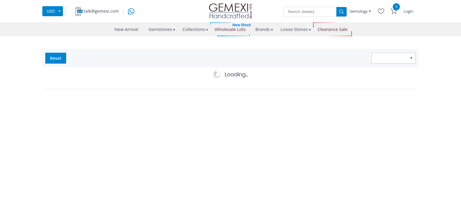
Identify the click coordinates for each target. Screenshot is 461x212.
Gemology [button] (359, 11)
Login (408, 11)
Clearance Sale (332, 29)
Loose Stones (294, 29)
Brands (262, 29)
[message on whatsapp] (131, 11)
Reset (55, 58)
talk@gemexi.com (101, 11)
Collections (194, 29)
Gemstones (160, 29)
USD (51, 11)
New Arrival (126, 29)
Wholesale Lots (230, 29)
